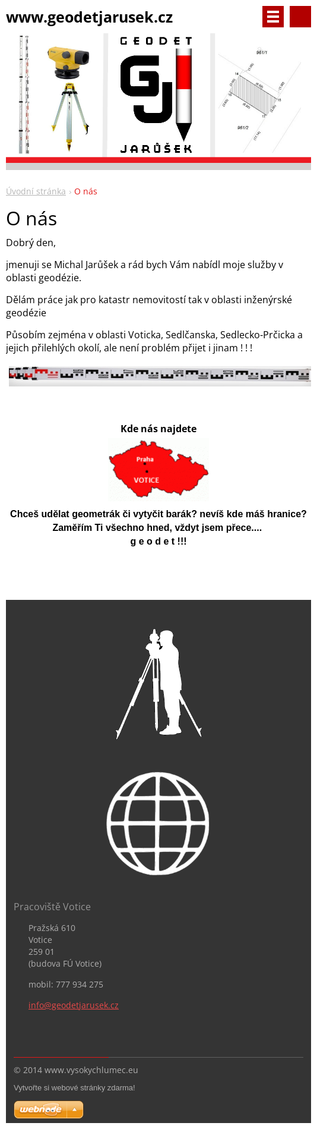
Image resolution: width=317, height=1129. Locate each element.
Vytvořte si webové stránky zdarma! (74, 1087)
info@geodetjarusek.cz (73, 1005)
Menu (273, 16)
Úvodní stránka (36, 191)
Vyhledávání (300, 16)
